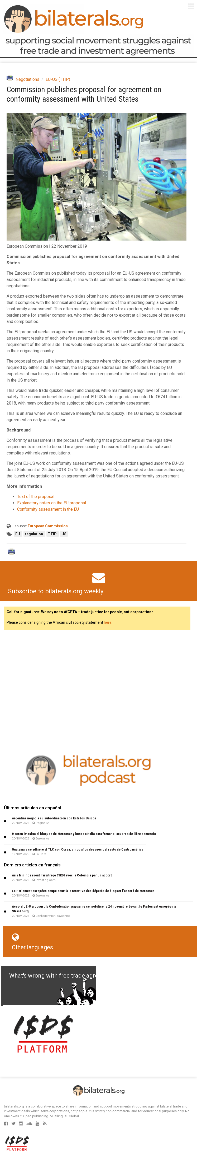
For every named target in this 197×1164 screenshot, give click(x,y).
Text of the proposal (35, 496)
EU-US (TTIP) (58, 79)
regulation (34, 534)
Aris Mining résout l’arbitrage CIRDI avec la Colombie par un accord (62, 875)
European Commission (48, 526)
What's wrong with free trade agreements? (65, 975)
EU (18, 534)
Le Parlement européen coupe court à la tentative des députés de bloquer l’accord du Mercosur (83, 891)
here (108, 622)
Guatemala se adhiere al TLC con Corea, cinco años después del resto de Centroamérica (77, 849)
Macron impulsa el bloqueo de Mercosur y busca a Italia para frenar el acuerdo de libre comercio (84, 834)
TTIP (52, 534)
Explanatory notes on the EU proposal (51, 502)
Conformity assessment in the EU (48, 509)
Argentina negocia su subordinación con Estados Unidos (54, 818)
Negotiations (27, 79)
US (63, 534)
